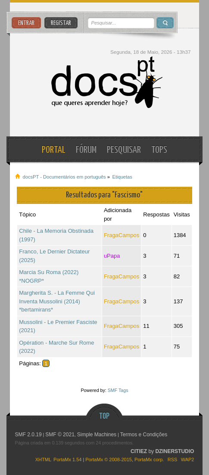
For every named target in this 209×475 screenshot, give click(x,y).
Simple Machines (96, 435)
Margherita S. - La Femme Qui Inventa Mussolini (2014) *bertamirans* (57, 301)
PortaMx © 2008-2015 (108, 459)
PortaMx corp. (149, 459)
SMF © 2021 (60, 435)
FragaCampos (121, 235)
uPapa (112, 256)
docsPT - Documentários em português (104, 82)
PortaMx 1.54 (67, 459)
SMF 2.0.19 (28, 435)
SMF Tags (118, 390)
